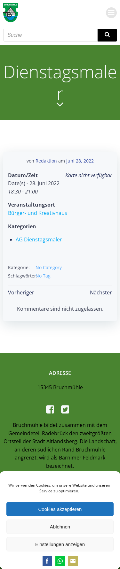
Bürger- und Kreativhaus (37, 212)
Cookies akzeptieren (60, 509)
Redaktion (46, 161)
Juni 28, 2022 (80, 161)
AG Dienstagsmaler (39, 239)
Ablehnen (60, 526)
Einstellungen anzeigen (60, 544)
